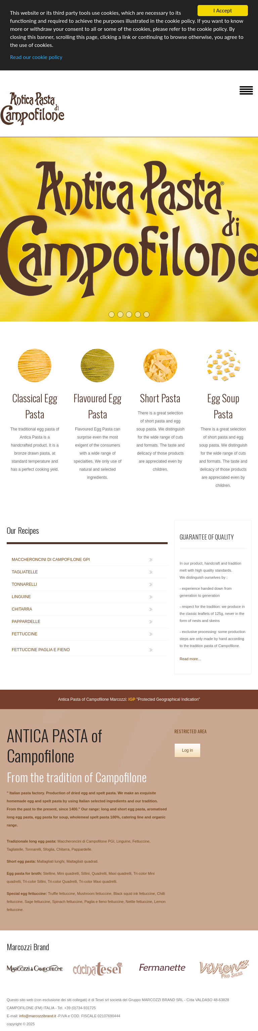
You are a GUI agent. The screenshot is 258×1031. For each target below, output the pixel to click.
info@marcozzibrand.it (37, 1016)
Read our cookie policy (36, 57)
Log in (187, 750)
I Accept (222, 10)
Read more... (190, 659)
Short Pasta (160, 397)
